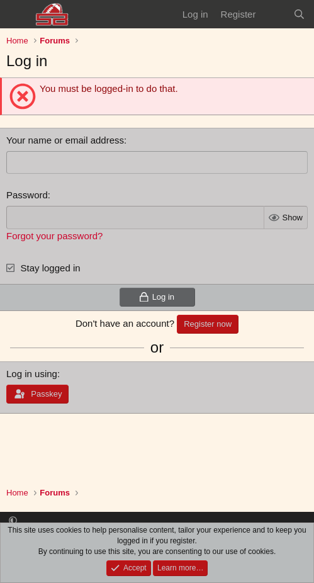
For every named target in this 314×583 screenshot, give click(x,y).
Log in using (31, 373)
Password (27, 195)
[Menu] (17, 14)
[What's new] (274, 14)
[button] (13, 521)
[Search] (299, 14)
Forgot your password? (54, 235)
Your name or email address (65, 140)
